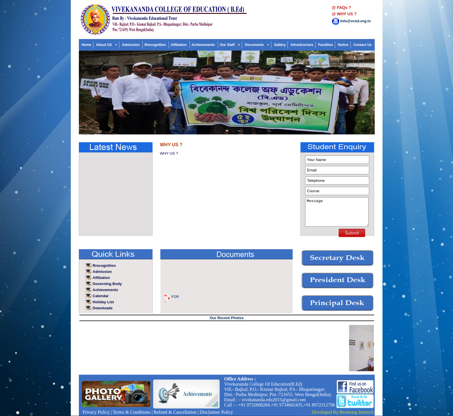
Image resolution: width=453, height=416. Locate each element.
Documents (257, 45)
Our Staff (230, 45)
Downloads (103, 308)
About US (106, 45)
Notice (343, 45)
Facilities (325, 45)
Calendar (101, 296)
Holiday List (104, 302)
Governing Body (107, 284)
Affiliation (179, 45)
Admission (131, 45)
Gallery (280, 45)
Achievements (204, 45)
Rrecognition (156, 45)
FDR (175, 299)
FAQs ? (344, 7)
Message (337, 212)
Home (86, 45)
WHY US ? (347, 14)
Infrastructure (302, 45)
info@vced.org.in (355, 21)
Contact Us (362, 45)
